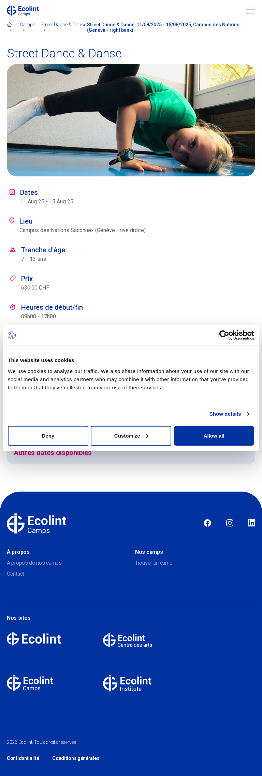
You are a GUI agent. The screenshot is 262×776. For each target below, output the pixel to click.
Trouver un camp (154, 563)
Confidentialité (23, 758)
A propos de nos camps (34, 563)
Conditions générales (75, 758)
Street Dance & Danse (63, 24)
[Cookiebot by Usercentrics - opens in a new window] (224, 335)
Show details (225, 414)
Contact (15, 574)
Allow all (214, 435)
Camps (27, 24)
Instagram (229, 523)
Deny (48, 435)
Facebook (207, 523)
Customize (131, 435)
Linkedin (251, 523)
